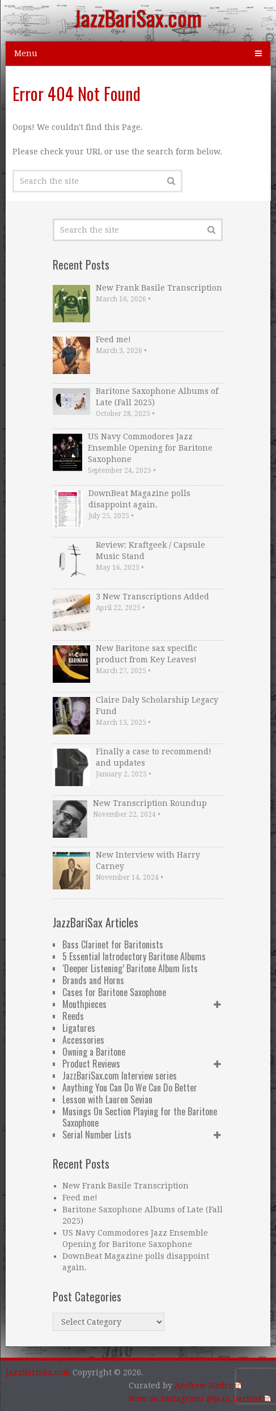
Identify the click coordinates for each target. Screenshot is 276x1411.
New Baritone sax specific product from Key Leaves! (146, 654)
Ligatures (78, 1028)
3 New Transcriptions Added (152, 596)
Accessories (83, 1040)
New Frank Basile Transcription (159, 287)
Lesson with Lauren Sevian (107, 1099)
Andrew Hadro (208, 1385)
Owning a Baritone (93, 1052)
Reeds (73, 1016)
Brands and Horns (93, 980)
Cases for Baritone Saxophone (114, 992)
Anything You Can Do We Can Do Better (129, 1087)
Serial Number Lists (96, 1134)
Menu (25, 53)
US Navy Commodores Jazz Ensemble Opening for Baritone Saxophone (150, 448)
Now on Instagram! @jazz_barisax (199, 1398)
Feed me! (113, 339)
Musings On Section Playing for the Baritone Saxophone (139, 1117)
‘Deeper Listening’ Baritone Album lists (130, 968)
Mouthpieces (84, 1004)
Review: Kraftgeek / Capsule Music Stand (150, 550)
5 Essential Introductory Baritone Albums (134, 956)
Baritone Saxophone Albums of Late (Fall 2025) (157, 397)
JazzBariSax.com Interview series (119, 1075)
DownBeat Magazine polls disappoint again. (139, 499)
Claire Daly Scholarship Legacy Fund (157, 705)
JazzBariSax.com (138, 17)
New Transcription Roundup (150, 803)
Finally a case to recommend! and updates (153, 757)
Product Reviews (91, 1063)
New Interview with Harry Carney (148, 860)
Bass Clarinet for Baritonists (112, 944)
